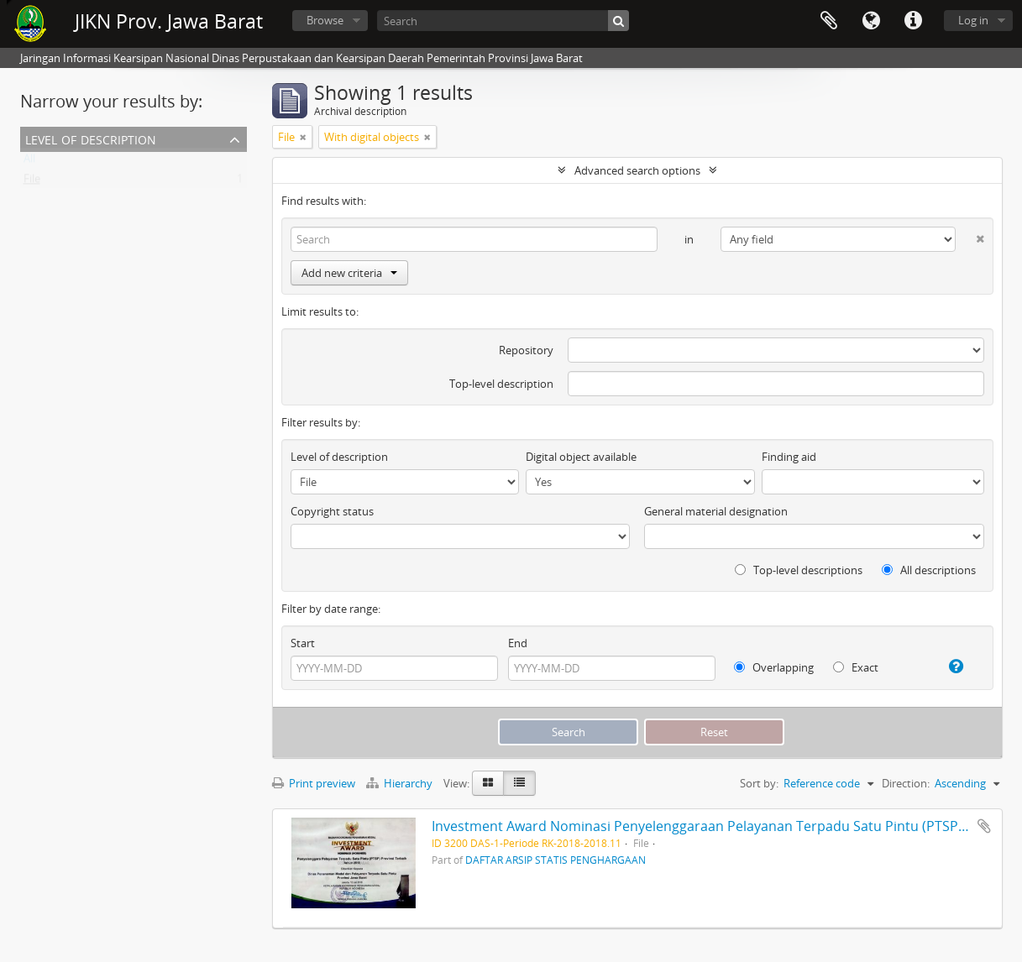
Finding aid (789, 456)
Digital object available (581, 456)
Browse (325, 20)
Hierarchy (400, 783)
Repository (526, 350)
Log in (973, 20)
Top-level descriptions (798, 570)
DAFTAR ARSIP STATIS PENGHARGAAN (555, 859)
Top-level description (501, 383)
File (32, 182)
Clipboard (829, 21)
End (517, 643)
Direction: (906, 783)
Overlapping (774, 667)
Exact (855, 667)
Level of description (90, 138)
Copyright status (332, 511)
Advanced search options (637, 170)
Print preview (313, 783)
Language (871, 21)
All (29, 162)
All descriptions (929, 570)
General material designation (716, 511)
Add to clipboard (984, 826)
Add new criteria (349, 272)
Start (303, 643)
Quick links (913, 21)
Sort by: (759, 783)
